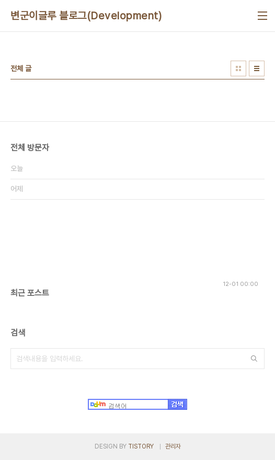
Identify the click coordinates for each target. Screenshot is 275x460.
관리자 (173, 446)
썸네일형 (238, 68)
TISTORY (141, 446)
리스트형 (257, 68)
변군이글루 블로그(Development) (86, 15)
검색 (254, 359)
